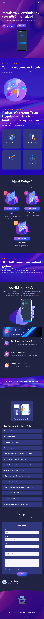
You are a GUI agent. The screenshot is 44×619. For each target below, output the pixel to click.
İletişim (14, 612)
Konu (6, 550)
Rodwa (31, 617)
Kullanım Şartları (22, 612)
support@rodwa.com (13, 583)
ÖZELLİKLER (21, 25)
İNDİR (39, 2)
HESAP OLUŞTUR (32, 208)
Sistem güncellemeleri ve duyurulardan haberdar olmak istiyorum (20, 569)
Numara (6, 536)
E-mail (6, 543)
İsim (5, 529)
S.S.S (10, 612)
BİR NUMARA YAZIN (22, 238)
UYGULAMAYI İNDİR (11, 208)
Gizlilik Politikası (31, 612)
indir (37, 295)
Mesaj (6, 557)
